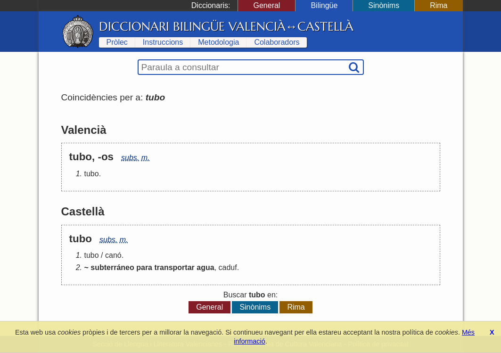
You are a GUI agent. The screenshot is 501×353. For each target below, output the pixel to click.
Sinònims (383, 5)
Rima (438, 5)
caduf (227, 267)
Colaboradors (276, 42)
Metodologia (218, 42)
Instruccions (163, 42)
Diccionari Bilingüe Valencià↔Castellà (226, 26)
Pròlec (117, 42)
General (266, 5)
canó (113, 255)
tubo (91, 174)
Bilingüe (324, 5)
